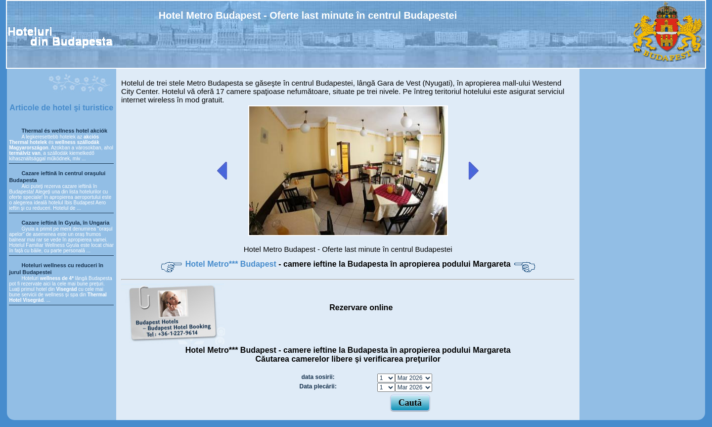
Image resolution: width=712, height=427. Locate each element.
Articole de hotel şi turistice (61, 107)
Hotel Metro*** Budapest (231, 264)
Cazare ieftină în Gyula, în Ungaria (65, 223)
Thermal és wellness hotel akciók (64, 131)
